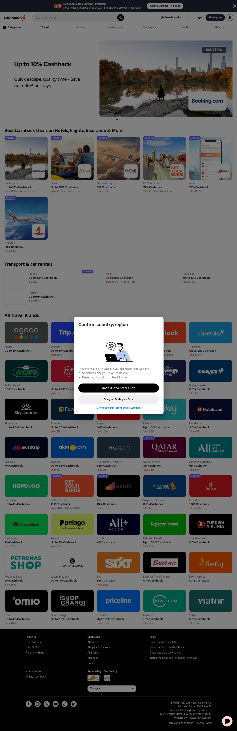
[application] (227, 721)
